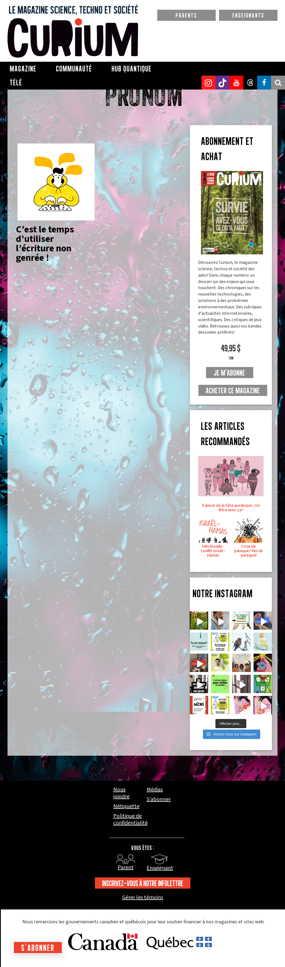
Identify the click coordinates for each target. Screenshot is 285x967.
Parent (126, 867)
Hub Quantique (132, 68)
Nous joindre (121, 793)
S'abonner (38, 948)
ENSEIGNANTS (248, 15)
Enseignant (160, 868)
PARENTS (186, 15)
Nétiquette (126, 806)
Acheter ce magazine (233, 390)
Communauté (74, 68)
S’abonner (159, 799)
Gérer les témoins (142, 897)
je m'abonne (229, 372)
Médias (155, 789)
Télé (16, 82)
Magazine (23, 68)
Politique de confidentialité (130, 820)
